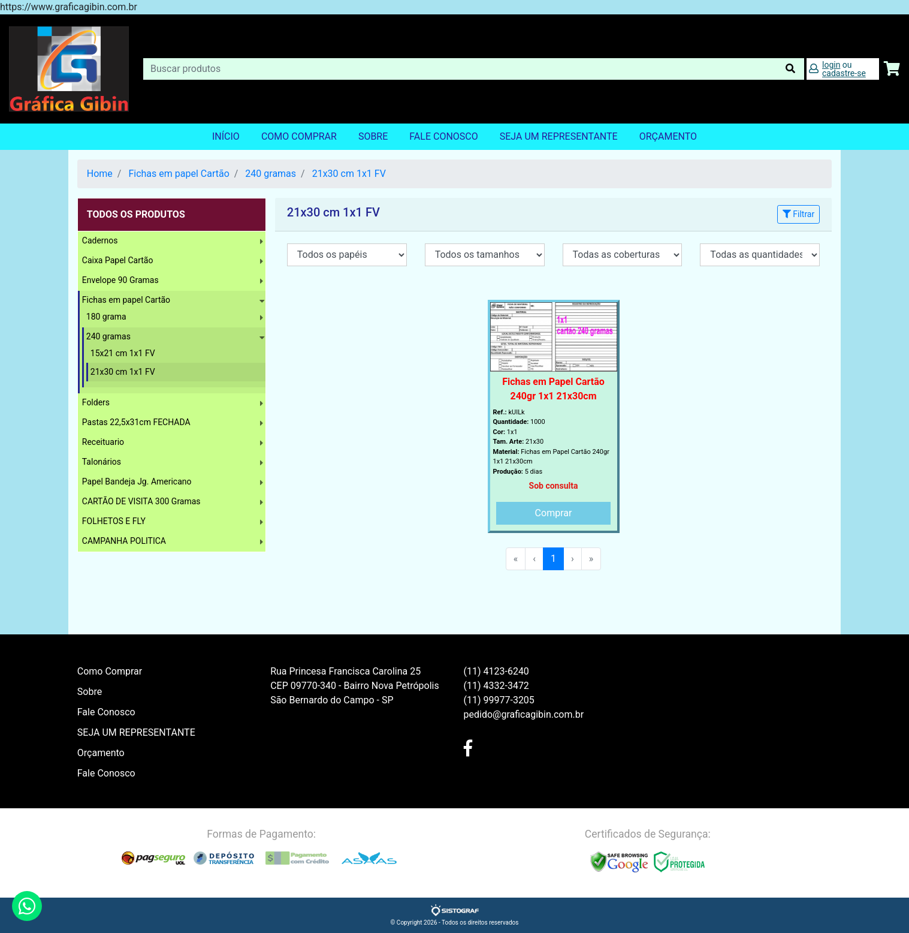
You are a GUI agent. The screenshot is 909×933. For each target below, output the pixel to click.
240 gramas (270, 173)
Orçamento (101, 753)
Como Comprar (299, 136)
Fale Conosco (443, 136)
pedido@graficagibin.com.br (524, 714)
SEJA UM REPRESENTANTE (559, 136)
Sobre (373, 136)
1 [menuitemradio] (553, 558)
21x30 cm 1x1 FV (349, 173)
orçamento (668, 136)
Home (100, 173)
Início (226, 136)
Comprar (553, 513)
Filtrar (798, 214)
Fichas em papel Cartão (178, 173)
